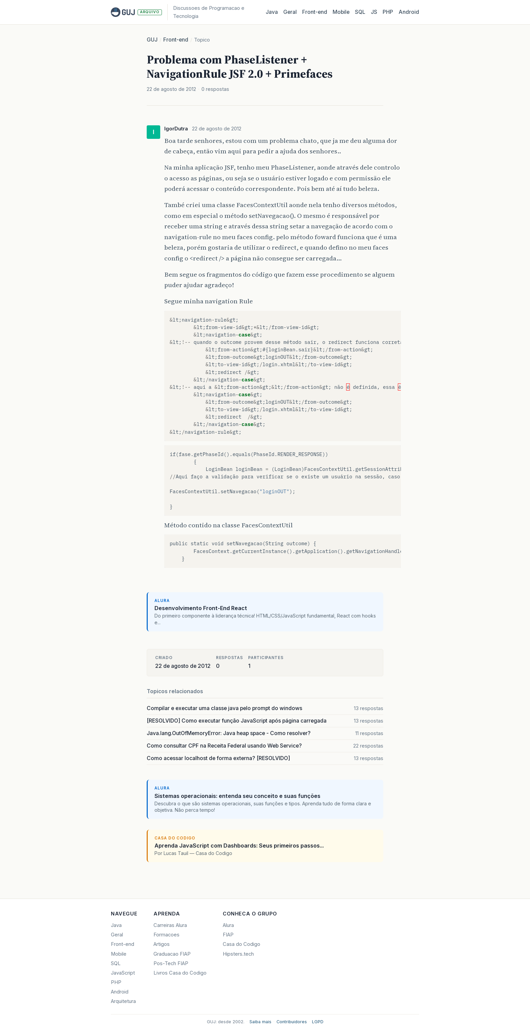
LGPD (317, 1021)
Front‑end (314, 12)
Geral (290, 12)
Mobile (341, 12)
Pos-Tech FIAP (170, 963)
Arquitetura (123, 1001)
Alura (228, 925)
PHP (388, 12)
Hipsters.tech (238, 954)
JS (374, 12)
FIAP (228, 935)
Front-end (175, 39)
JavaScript (123, 973)
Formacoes (166, 935)
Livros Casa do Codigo (180, 973)
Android (409, 12)
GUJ (152, 39)
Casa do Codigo (241, 944)
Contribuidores (291, 1021)
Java (272, 12)
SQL (360, 12)
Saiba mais (260, 1021)
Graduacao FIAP (172, 954)
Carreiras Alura (170, 925)
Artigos (161, 944)
